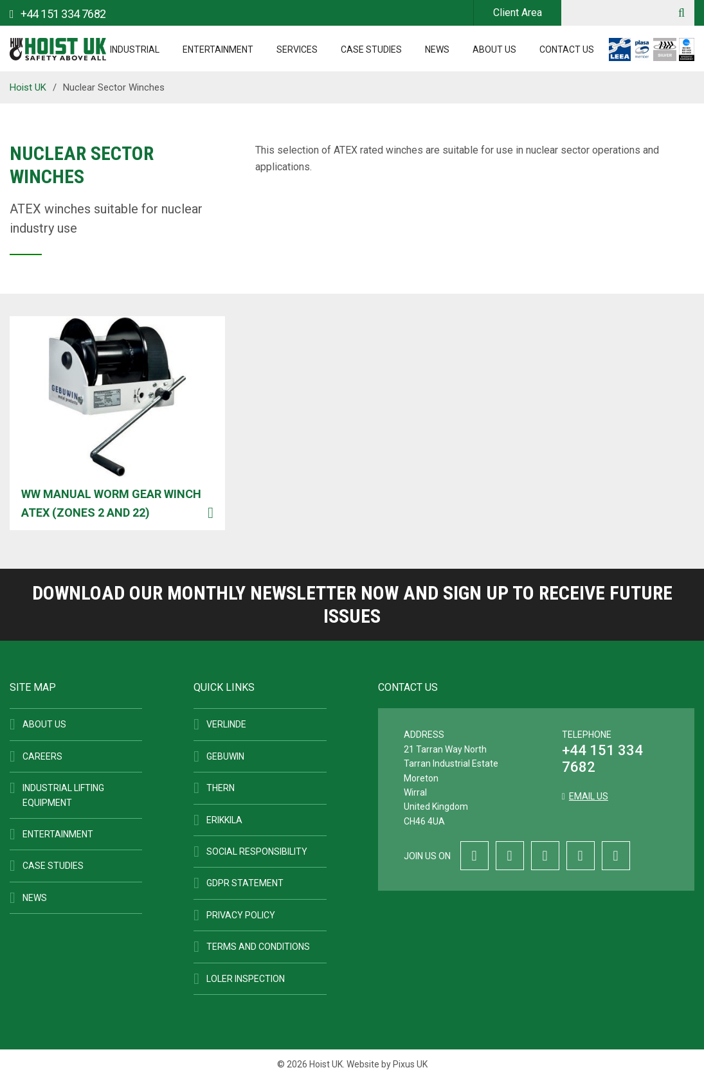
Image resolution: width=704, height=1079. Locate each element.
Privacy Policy (240, 915)
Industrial (134, 49)
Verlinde (226, 724)
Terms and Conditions (258, 946)
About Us (494, 49)
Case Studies (371, 49)
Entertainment (218, 49)
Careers (42, 756)
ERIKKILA (224, 820)
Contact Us (566, 49)
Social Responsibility (256, 851)
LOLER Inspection (245, 979)
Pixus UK (410, 1064)
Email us (588, 796)
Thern (220, 788)
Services (297, 49)
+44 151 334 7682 (602, 758)
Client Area (517, 12)
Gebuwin (225, 756)
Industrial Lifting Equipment (63, 795)
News (437, 49)
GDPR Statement (245, 883)
